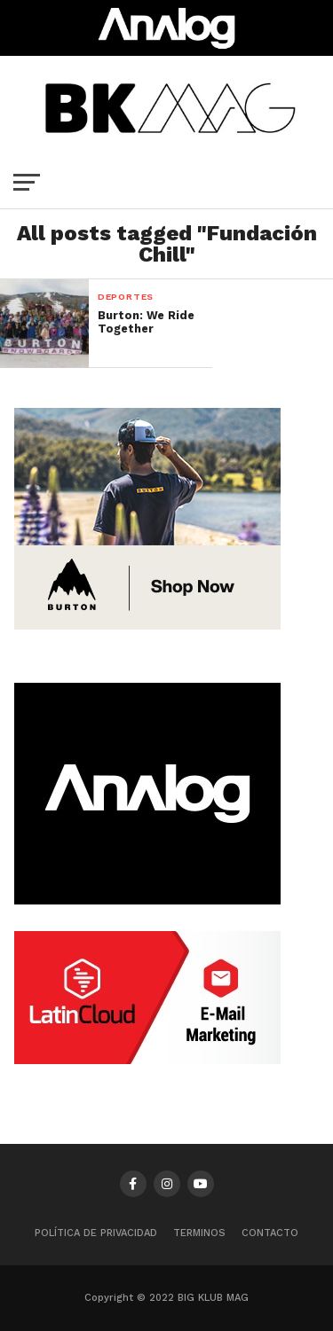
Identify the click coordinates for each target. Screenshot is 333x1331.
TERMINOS (199, 1233)
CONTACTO (270, 1233)
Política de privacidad (96, 1233)
